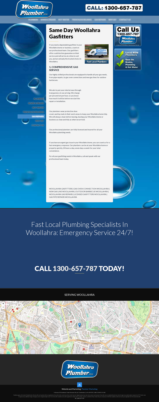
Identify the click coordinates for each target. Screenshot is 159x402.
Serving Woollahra (79, 294)
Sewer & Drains (48, 20)
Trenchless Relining (82, 20)
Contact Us (125, 20)
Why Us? (112, 20)
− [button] (3, 307)
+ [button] (3, 304)
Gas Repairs (100, 20)
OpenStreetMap (146, 353)
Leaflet (138, 353)
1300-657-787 (75, 268)
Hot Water (63, 20)
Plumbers (33, 20)
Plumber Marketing (89, 389)
